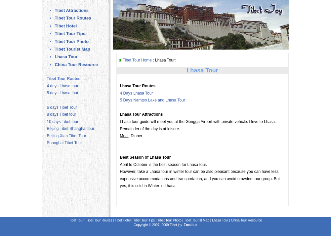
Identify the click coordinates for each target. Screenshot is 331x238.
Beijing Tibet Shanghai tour (70, 128)
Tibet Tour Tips (70, 33)
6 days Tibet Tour (62, 107)
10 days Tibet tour (62, 121)
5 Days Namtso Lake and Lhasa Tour (152, 100)
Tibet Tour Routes (73, 18)
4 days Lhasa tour (62, 86)
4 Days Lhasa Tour (136, 93)
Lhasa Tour (66, 56)
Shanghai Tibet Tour (64, 142)
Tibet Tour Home (137, 60)
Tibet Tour (77, 220)
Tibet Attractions (72, 10)
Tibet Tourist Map (72, 49)
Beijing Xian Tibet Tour (66, 136)
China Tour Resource (76, 64)
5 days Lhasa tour (62, 93)
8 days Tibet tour (61, 114)
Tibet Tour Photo (72, 41)
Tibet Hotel (66, 25)
